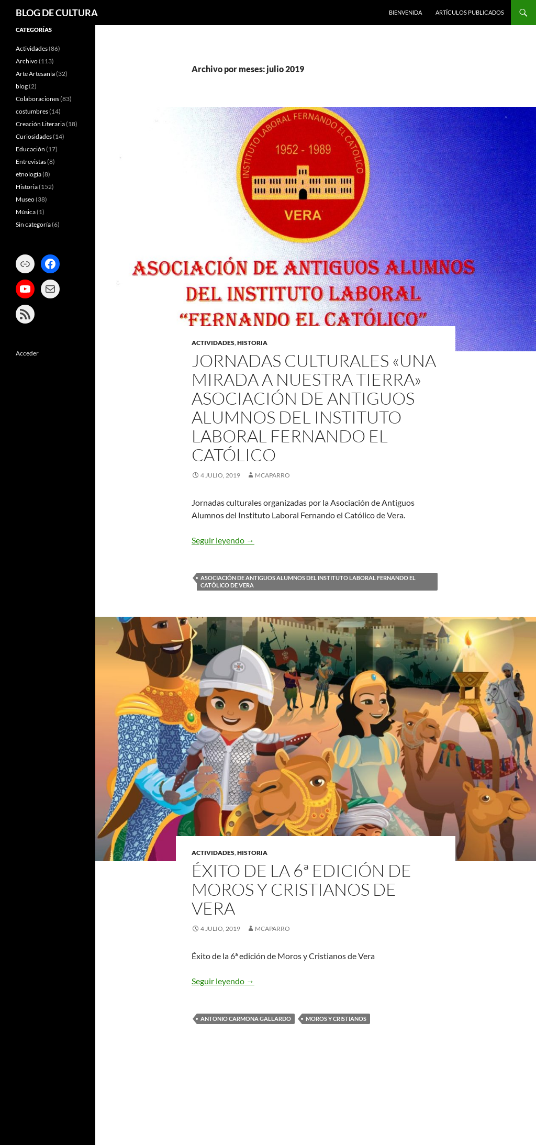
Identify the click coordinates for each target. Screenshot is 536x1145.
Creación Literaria (40, 124)
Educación (30, 149)
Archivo (27, 61)
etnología (28, 174)
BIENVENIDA (405, 12)
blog (22, 86)
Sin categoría (33, 224)
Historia (252, 343)
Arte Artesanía (35, 73)
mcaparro (272, 475)
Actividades (213, 343)
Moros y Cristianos (336, 1018)
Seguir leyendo (223, 540)
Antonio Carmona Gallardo (245, 1018)
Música (26, 212)
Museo (25, 199)
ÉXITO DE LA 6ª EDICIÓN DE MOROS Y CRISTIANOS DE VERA (301, 889)
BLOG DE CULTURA (57, 12)
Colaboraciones (37, 99)
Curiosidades (34, 136)
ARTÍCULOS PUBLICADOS (470, 12)
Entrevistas (31, 161)
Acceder (27, 353)
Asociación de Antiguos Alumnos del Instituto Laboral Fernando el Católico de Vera (308, 581)
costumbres (32, 111)
